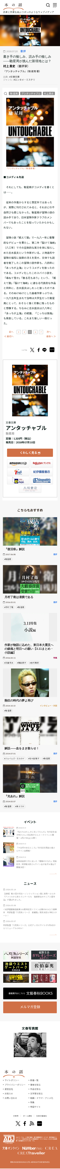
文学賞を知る (36, 1093)
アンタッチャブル (30, 93)
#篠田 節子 (21, 663)
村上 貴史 (9, 66)
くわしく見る (28, 452)
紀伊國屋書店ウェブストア (42, 472)
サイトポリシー (12, 1080)
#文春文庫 (14, 76)
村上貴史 (49, 93)
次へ (49, 331)
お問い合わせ (11, 1098)
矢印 (53, 873)
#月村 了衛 (8, 607)
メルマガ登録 (30, 1007)
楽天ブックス (42, 463)
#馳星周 (7, 559)
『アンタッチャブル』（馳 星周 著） (21, 168)
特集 (32, 1102)
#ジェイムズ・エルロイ (14, 758)
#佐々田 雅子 (33, 758)
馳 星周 (14, 93)
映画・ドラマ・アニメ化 (41, 1098)
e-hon (18, 480)
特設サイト (35, 1107)
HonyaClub (42, 480)
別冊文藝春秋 (46, 1116)
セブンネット (18, 472)
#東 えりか (19, 806)
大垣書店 (30, 489)
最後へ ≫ (51, 336)
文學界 (10, 1116)
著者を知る (35, 1084)
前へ (11, 331)
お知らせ (9, 1093)
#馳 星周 (20, 607)
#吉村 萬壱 (34, 663)
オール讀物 (26, 1116)
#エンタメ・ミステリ (24, 79)
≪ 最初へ (9, 336)
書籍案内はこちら (30, 993)
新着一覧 (34, 1080)
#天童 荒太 (8, 663)
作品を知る (35, 1089)
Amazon (18, 463)
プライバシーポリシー (15, 1084)
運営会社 (9, 1089)
